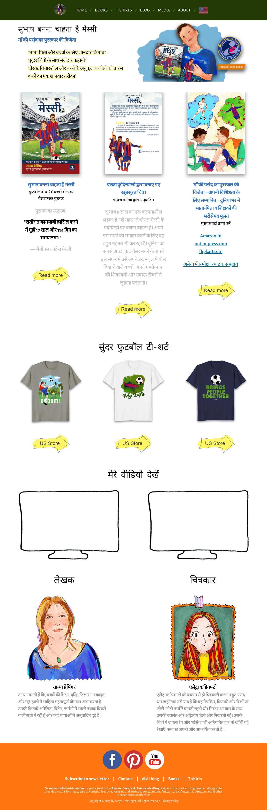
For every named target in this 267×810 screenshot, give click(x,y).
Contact (125, 779)
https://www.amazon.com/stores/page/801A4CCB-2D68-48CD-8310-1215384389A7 (50, 444)
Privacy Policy (170, 801)
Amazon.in (210, 235)
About (184, 10)
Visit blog (150, 779)
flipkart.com (210, 251)
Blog (145, 10)
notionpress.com (211, 243)
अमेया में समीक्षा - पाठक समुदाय (210, 264)
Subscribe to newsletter (87, 779)
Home (81, 10)
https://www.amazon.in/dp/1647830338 (50, 276)
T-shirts (124, 10)
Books (101, 10)
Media (164, 10)
